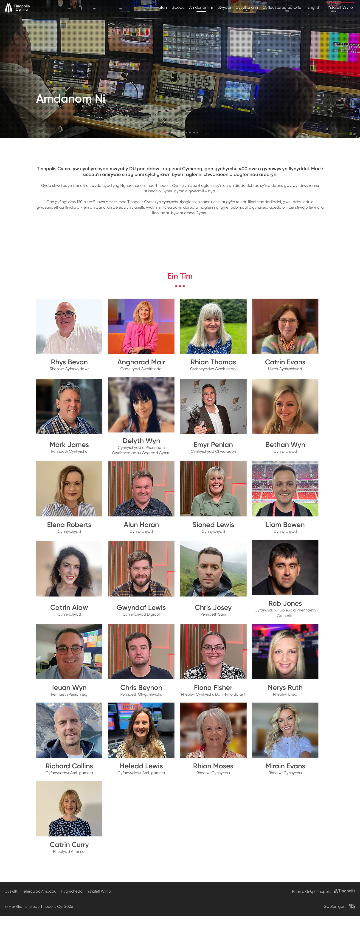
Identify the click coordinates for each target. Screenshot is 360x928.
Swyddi (224, 7)
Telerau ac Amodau (39, 891)
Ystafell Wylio (340, 7)
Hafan (161, 7)
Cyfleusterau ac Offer (283, 7)
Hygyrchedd (72, 891)
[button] (163, 132)
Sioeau (178, 7)
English (314, 7)
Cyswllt (11, 891)
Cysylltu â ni (247, 7)
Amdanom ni (201, 7)
